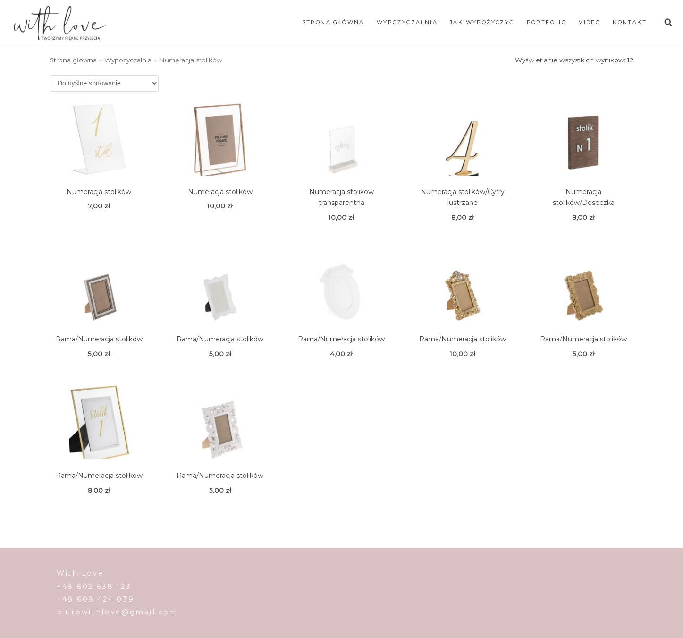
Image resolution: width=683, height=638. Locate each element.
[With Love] (59, 23)
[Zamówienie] (104, 83)
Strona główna (333, 22)
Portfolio (547, 22)
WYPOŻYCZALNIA (407, 22)
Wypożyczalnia (128, 60)
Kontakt (630, 22)
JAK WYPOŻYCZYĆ (482, 22)
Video (589, 22)
